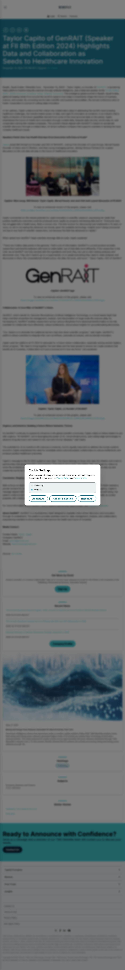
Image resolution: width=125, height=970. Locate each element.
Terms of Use (80, 478)
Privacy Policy (63, 478)
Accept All (38, 498)
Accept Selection (63, 498)
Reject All (86, 498)
